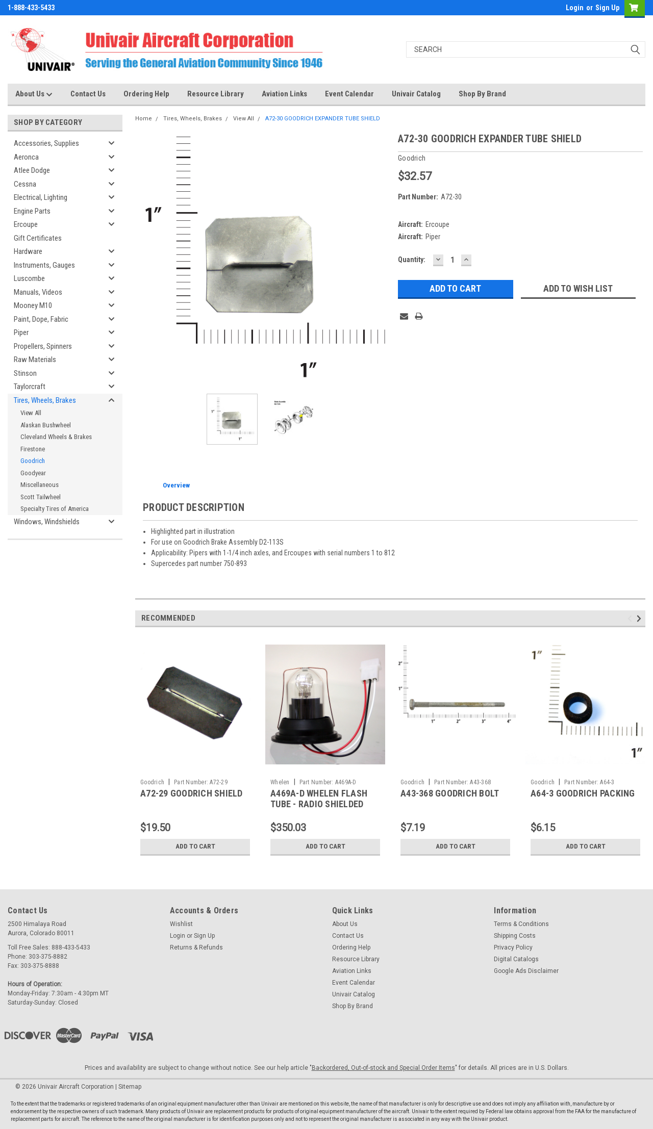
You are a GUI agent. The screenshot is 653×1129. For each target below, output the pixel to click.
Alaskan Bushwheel (45, 425)
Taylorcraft (29, 386)
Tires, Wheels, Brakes (45, 400)
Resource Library (215, 93)
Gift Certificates (38, 238)
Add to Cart (195, 846)
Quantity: (411, 259)
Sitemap (129, 1086)
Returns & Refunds (196, 947)
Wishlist (181, 924)
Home (143, 118)
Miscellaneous (39, 485)
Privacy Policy (513, 947)
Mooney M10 (33, 305)
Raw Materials (35, 359)
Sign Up (607, 8)
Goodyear (33, 473)
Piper (21, 332)
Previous (631, 619)
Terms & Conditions (521, 924)
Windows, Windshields (47, 521)
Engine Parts (32, 211)
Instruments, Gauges (44, 265)
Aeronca (26, 157)
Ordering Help (146, 93)
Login (575, 8)
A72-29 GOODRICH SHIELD (191, 793)
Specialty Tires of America (54, 508)
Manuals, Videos (38, 292)
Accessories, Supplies (46, 143)
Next (640, 619)
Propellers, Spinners (43, 346)
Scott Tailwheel (40, 497)
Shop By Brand (482, 93)
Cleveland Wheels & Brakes (56, 437)
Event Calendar (349, 93)
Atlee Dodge (32, 170)
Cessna (25, 184)
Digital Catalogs (516, 959)
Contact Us (88, 93)
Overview (176, 485)
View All (30, 413)
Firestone (32, 449)
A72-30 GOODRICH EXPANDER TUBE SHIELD (322, 118)
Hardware (28, 251)
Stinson (25, 373)
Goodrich (32, 461)
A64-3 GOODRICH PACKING (583, 793)
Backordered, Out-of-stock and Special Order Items (383, 1067)
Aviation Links (284, 93)
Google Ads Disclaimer (526, 970)
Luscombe (29, 278)
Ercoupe (26, 224)
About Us (34, 94)
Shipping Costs (515, 935)
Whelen (280, 782)
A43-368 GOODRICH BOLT (449, 793)
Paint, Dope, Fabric (41, 319)
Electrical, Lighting (40, 197)
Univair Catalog (416, 93)
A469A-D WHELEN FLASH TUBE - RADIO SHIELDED (318, 798)
